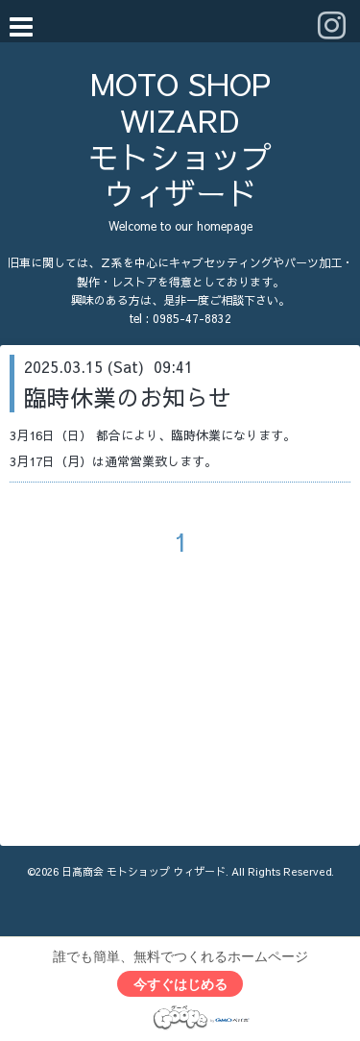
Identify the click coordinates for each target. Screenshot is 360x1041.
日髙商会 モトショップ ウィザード (143, 871)
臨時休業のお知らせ (127, 397)
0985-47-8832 (192, 318)
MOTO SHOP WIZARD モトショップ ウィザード (194, 138)
